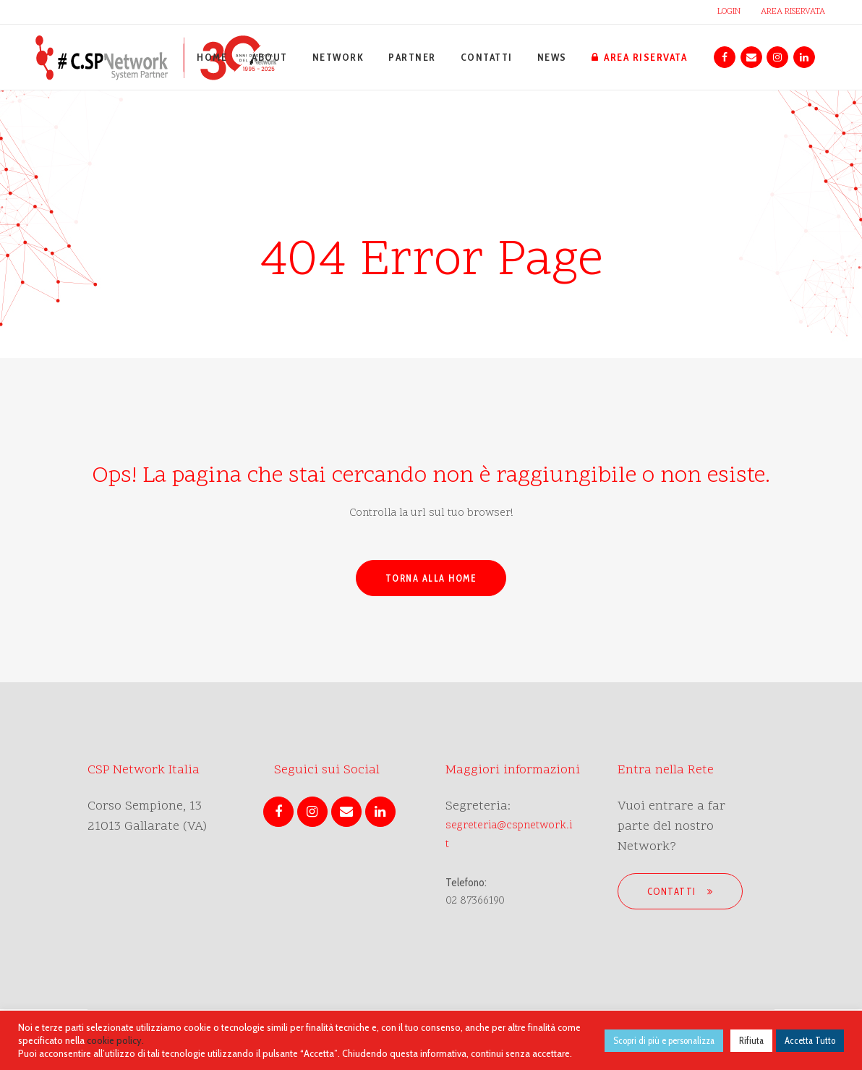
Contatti (680, 891)
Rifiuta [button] (751, 1040)
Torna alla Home (431, 578)
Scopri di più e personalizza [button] (663, 1040)
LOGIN (729, 11)
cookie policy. (115, 1040)
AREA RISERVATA (793, 11)
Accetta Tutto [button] (810, 1040)
